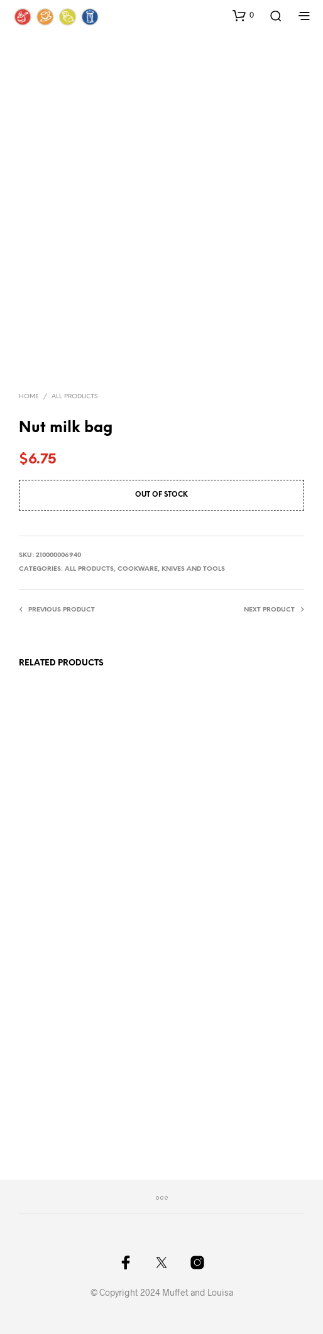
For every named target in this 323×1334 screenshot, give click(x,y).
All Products (74, 396)
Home (29, 396)
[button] (243, 15)
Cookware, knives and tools (171, 569)
